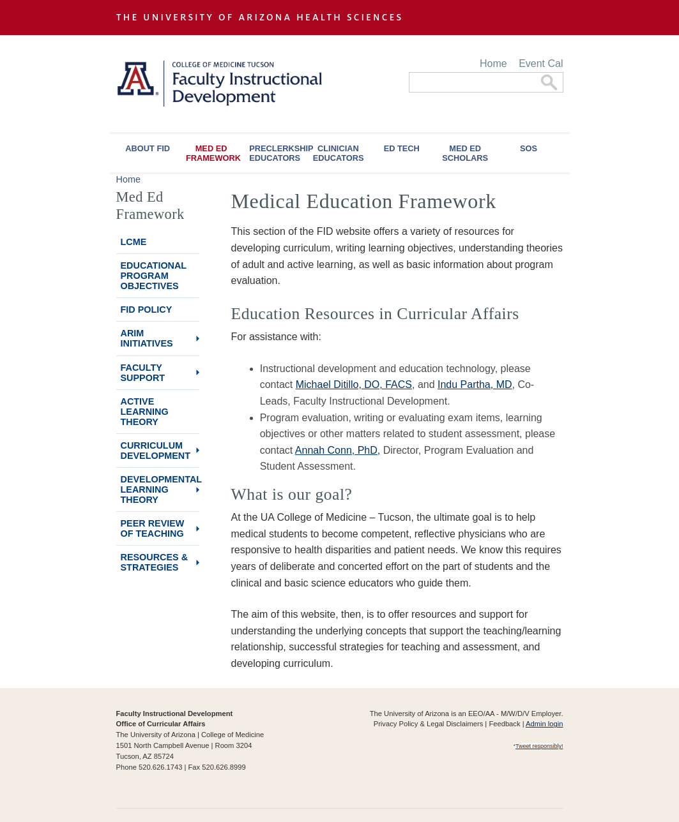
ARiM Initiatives (147, 338)
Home (493, 63)
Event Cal (541, 63)
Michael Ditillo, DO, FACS (354, 384)
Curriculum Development (156, 450)
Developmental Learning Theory (160, 489)
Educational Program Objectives (154, 275)
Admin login (544, 724)
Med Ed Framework (213, 153)
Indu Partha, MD (475, 384)
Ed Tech (402, 148)
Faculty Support (143, 372)
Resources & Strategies (154, 562)
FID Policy (146, 309)
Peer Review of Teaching (153, 528)
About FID (147, 148)
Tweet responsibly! (539, 746)
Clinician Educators (338, 153)
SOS (528, 148)
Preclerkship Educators (277, 153)
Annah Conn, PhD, (337, 450)
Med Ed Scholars (465, 153)
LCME (134, 242)
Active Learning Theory (145, 411)
